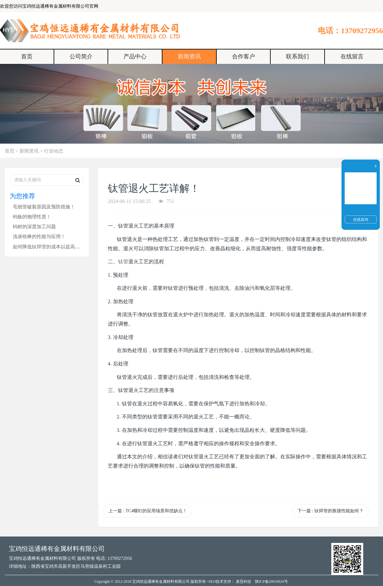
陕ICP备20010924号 (271, 581)
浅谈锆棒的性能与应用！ (39, 236)
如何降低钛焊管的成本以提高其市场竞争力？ (61, 246)
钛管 (123, 261)
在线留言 (352, 56)
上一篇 (148, 510)
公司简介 (81, 56)
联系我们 (297, 56)
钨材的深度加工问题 (34, 226)
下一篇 (330, 510)
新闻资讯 (189, 56)
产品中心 (135, 56)
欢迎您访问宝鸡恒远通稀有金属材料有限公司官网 (49, 6)
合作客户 (243, 56)
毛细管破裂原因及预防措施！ (44, 206)
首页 (27, 56)
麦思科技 (243, 581)
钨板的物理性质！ (32, 216)
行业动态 (53, 151)
